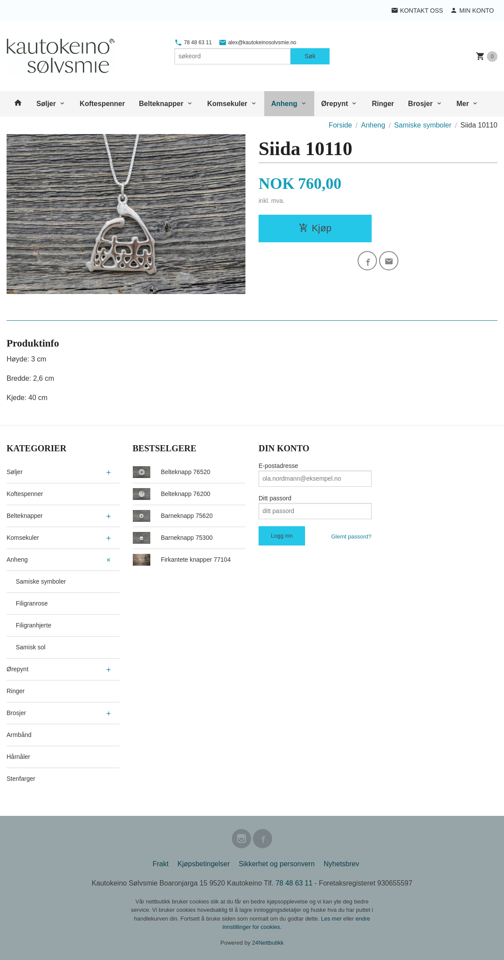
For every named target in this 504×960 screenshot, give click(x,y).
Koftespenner (102, 103)
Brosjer (420, 103)
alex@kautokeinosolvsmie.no (257, 42)
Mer (463, 103)
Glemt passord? (351, 536)
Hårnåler (18, 756)
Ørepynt (334, 103)
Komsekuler (227, 103)
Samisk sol (31, 647)
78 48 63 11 (193, 42)
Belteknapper (161, 103)
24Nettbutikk (268, 942)
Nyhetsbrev (341, 864)
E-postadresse (278, 465)
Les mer (332, 918)
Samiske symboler (41, 581)
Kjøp (314, 228)
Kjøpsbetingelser (203, 864)
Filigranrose (32, 603)
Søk (310, 56)
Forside (340, 125)
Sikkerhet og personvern (277, 864)
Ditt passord (275, 498)
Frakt (160, 864)
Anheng (284, 103)
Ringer (383, 103)
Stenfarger (21, 778)
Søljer (46, 103)
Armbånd (19, 734)
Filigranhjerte (33, 625)
